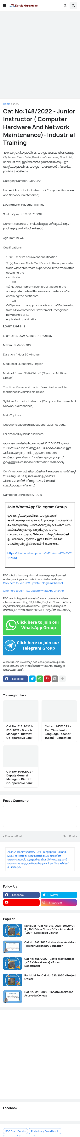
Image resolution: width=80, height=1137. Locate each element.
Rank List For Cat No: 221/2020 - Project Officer (50, 977)
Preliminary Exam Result (45, 1131)
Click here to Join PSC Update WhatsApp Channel (33, 590)
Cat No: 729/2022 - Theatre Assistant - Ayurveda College (49, 993)
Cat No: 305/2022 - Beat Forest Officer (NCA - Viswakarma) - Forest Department (49, 962)
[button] (4, 5)
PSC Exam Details (15, 1131)
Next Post (69, 836)
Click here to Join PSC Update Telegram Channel (33, 583)
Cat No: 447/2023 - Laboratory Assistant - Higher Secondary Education (50, 944)
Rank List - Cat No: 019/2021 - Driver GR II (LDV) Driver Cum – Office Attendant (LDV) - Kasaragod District (49, 929)
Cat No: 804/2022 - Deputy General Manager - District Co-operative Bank (19, 777)
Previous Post (13, 836)
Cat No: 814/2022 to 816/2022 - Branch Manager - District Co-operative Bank (20, 732)
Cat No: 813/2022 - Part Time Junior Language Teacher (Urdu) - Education (58, 732)
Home (6, 104)
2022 (16, 104)
